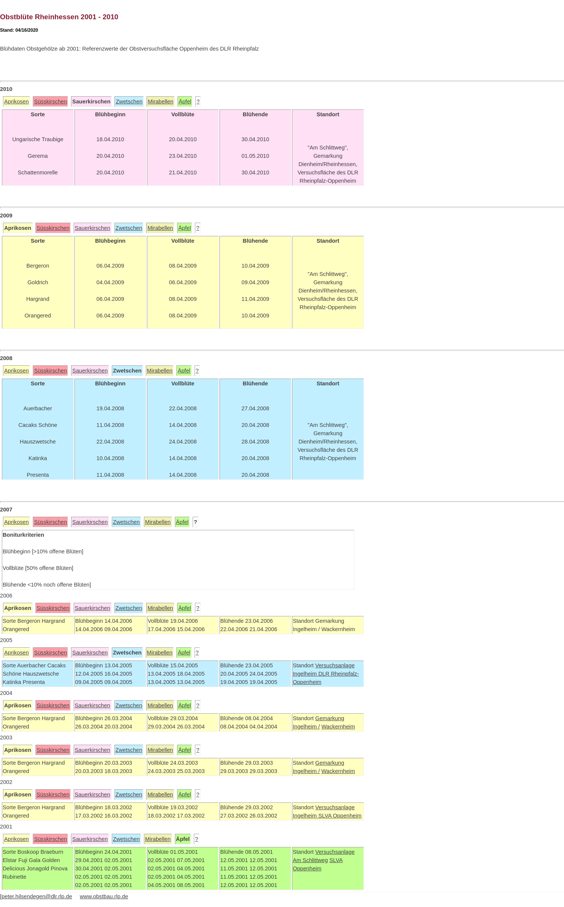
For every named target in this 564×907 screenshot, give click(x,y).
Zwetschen (129, 102)
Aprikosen (16, 102)
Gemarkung (329, 718)
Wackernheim (338, 727)
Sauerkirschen (92, 228)
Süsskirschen (50, 102)
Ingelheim (305, 674)
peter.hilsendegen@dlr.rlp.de (37, 896)
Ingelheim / (306, 727)
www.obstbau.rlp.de (104, 896)
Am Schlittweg (310, 860)
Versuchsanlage (334, 665)
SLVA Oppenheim (340, 816)
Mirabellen (160, 102)
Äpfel (185, 102)
